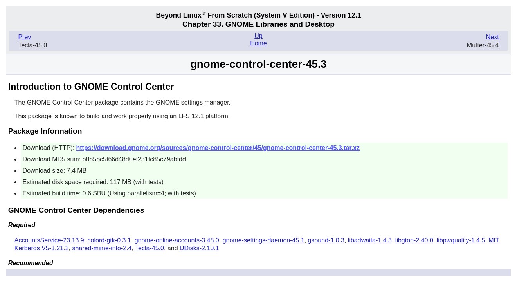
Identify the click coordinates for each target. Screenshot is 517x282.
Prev (24, 37)
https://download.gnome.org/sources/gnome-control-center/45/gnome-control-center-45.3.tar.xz (218, 148)
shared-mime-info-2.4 (102, 248)
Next (492, 37)
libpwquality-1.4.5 (461, 240)
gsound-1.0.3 (326, 240)
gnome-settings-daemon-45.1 (263, 240)
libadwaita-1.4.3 (370, 240)
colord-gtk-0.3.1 (109, 240)
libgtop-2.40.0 (414, 240)
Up (258, 36)
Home (258, 43)
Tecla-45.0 (149, 248)
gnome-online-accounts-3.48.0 (177, 240)
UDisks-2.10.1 (199, 248)
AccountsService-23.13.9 (49, 240)
